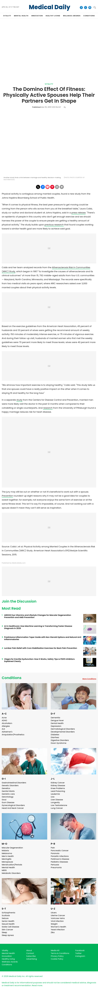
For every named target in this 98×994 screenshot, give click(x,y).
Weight (54, 924)
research (48, 407)
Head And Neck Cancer (13, 808)
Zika (53, 932)
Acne (4, 717)
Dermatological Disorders (63, 729)
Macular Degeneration (12, 847)
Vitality (49, 84)
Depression (56, 726)
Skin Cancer (7, 929)
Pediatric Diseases (59, 862)
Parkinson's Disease (60, 859)
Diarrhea (55, 737)
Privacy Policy (57, 956)
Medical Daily (49, 7)
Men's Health (8, 856)
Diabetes (55, 734)
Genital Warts (8, 791)
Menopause (7, 862)
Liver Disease (57, 799)
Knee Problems (58, 788)
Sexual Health (8, 924)
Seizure (5, 918)
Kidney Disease (58, 785)
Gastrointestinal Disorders (14, 782)
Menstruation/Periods (12, 864)
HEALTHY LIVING (53, 16)
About (29, 950)
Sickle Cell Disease (10, 926)
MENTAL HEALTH (21, 16)
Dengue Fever (57, 720)
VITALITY (7, 16)
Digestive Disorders (60, 740)
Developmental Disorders (63, 731)
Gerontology (7, 796)
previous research (54, 224)
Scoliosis (6, 915)
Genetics (6, 788)
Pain (53, 847)
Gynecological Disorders (13, 805)
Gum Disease (8, 802)
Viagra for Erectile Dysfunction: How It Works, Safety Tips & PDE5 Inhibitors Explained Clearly (39, 660)
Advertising (31, 959)
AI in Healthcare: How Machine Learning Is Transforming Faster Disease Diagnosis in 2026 (38, 627)
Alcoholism (7, 723)
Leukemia (55, 794)
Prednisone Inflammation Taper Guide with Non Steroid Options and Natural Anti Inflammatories (42, 638)
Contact (30, 953)
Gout (4, 799)
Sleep (4, 932)
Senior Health (8, 921)
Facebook (80, 950)
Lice (52, 796)
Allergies (6, 726)
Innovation (7, 956)
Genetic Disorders (10, 785)
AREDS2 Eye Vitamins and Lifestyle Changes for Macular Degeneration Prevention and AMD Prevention (37, 616)
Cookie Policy (57, 959)
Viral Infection (57, 921)
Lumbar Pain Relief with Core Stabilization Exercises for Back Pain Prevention (40, 648)
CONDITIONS (89, 16)
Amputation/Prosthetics (13, 734)
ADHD (4, 720)
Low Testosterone (59, 805)
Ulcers (54, 912)
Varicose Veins (58, 918)
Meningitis (6, 859)
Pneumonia (56, 867)
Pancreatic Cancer (60, 850)
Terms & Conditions (60, 953)
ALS (3, 729)
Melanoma (7, 853)
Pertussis (55, 864)
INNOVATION (37, 16)
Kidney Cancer (58, 782)
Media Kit (55, 950)
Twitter (78, 953)
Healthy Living (8, 959)
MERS (4, 870)
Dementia (55, 717)
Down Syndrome (58, 743)
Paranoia (55, 853)
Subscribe (31, 956)
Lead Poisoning (58, 791)
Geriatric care (8, 794)
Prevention (7, 495)
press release (78, 212)
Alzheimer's (7, 731)
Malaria (5, 850)
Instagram (80, 956)
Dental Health (57, 723)
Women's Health (58, 926)
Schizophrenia (8, 912)
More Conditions (89, 679)
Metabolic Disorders (11, 873)
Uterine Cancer (58, 915)
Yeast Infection (58, 929)
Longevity (55, 802)
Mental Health (8, 867)
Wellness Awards (72, 16)
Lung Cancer (57, 808)
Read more (37, 985)
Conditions (11, 678)
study (19, 399)
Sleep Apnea (8, 935)
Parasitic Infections (60, 856)
